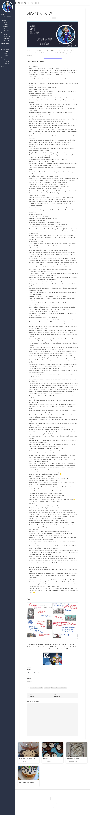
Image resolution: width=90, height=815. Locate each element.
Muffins (5, 53)
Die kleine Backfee (25, 3)
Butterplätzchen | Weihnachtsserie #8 (74, 759)
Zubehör (3, 66)
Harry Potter (6, 30)
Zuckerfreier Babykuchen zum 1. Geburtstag (26, 782)
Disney (5, 28)
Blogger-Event (7, 36)
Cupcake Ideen (5, 49)
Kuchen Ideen (5, 43)
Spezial (3, 32)
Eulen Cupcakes (45, 759)
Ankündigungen (7, 16)
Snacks (3, 57)
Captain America (33, 688)
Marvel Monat (47, 688)
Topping (6, 55)
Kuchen (5, 45)
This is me (3, 20)
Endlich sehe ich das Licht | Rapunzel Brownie (27, 759)
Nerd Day (6, 34)
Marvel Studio (54, 688)
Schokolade (6, 61)
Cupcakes (6, 51)
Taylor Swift (5, 24)
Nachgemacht (7, 40)
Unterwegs (6, 18)
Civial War (41, 688)
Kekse (5, 59)
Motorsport (5, 26)
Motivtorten (6, 47)
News (2, 14)
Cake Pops (6, 63)
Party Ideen (6, 38)
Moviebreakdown (62, 688)
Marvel (5, 22)
